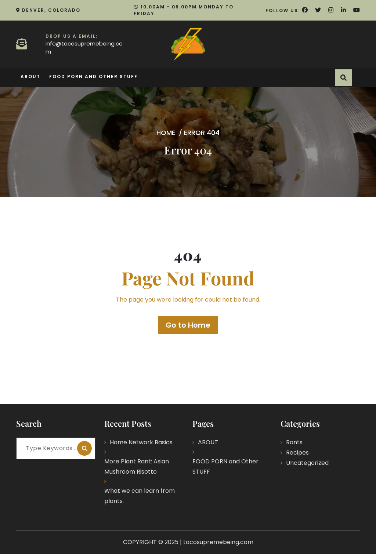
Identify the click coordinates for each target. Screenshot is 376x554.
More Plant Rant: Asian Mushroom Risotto (136, 466)
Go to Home (188, 325)
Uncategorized (307, 463)
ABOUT (30, 76)
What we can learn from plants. (139, 495)
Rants (294, 442)
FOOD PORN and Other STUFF (93, 76)
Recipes (297, 452)
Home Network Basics (141, 442)
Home (165, 132)
